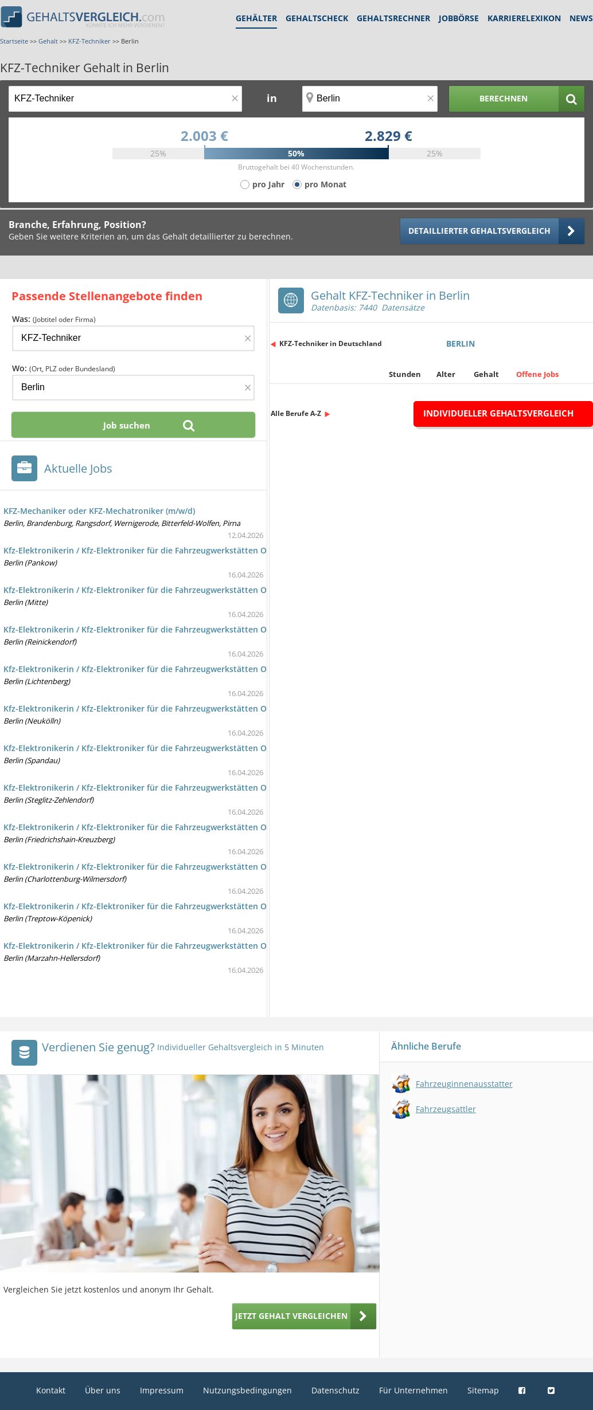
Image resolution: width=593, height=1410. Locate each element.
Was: (54, 318)
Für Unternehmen (413, 1390)
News (581, 18)
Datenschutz (335, 1390)
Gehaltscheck (317, 18)
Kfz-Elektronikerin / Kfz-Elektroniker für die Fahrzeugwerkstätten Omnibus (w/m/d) (165, 550)
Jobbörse (459, 18)
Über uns (102, 1390)
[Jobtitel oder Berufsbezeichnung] (125, 99)
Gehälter (256, 18)
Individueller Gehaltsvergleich (498, 413)
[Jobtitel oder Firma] (133, 338)
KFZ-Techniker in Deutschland (330, 343)
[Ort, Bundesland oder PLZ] (370, 99)
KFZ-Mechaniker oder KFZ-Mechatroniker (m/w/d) (99, 510)
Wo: (63, 368)
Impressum (162, 1390)
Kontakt (50, 1390)
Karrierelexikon (524, 18)
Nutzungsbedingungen (247, 1390)
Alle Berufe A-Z (296, 413)
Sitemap (483, 1390)
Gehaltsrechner (393, 18)
